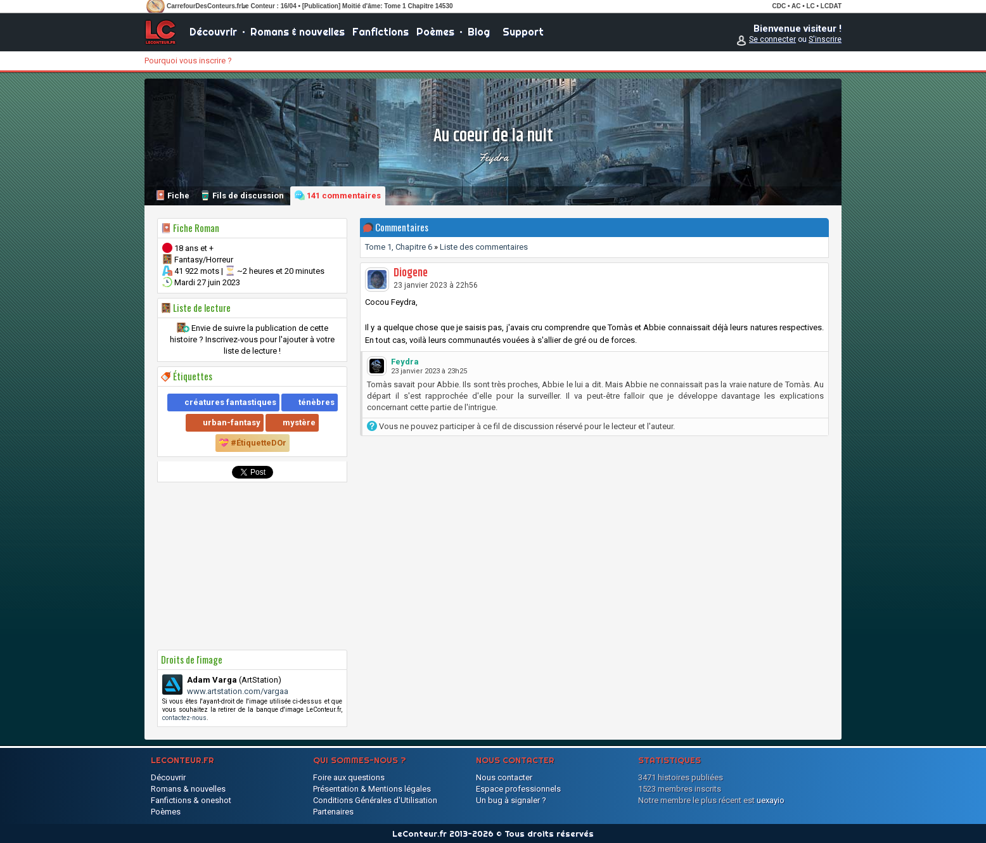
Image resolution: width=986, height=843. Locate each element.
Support (523, 31)
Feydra (493, 157)
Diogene (411, 273)
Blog (479, 31)
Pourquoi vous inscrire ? (188, 60)
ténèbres (316, 402)
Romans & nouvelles (297, 31)
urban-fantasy (231, 422)
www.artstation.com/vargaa (237, 691)
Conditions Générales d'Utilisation (375, 800)
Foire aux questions (349, 777)
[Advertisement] (252, 566)
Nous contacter (504, 777)
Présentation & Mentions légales (372, 789)
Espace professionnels (518, 789)
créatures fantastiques (230, 402)
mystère (299, 422)
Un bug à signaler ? (511, 800)
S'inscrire (825, 39)
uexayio (770, 800)
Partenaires (333, 811)
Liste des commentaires (484, 247)
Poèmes (435, 31)
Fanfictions (380, 31)
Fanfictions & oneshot (191, 800)
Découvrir (213, 31)
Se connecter (772, 39)
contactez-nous (184, 717)
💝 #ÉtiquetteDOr (252, 442)
